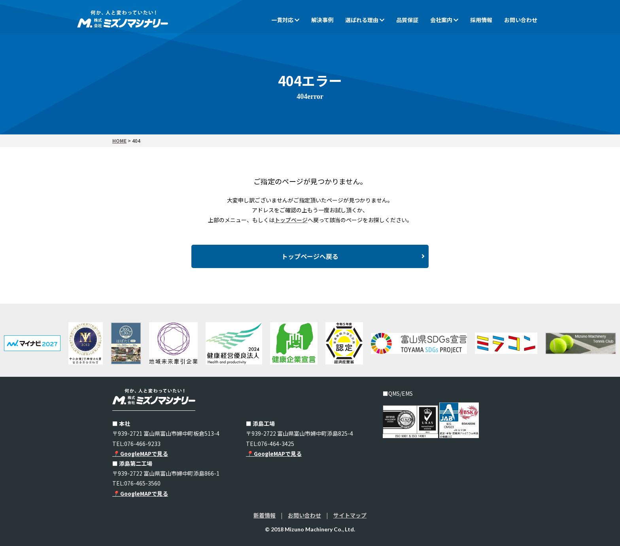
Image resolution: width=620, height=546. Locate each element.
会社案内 (444, 20)
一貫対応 (285, 20)
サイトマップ (350, 515)
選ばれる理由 (364, 20)
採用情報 (481, 20)
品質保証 (407, 20)
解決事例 (322, 20)
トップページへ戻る (353, 256)
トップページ (291, 220)
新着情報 (264, 515)
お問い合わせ (520, 20)
